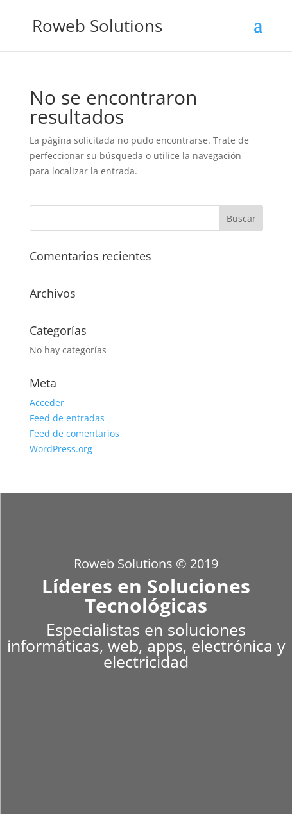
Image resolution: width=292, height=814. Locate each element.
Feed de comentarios (74, 433)
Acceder (47, 402)
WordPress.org (61, 449)
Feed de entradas (67, 418)
